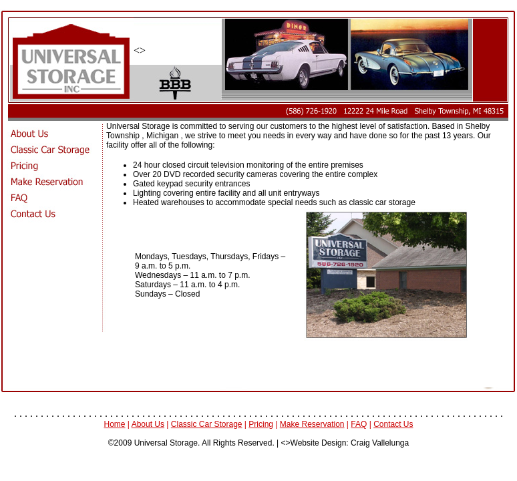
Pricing (260, 424)
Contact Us (393, 424)
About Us (148, 424)
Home (115, 424)
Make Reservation (312, 424)
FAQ (359, 424)
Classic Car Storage (206, 424)
